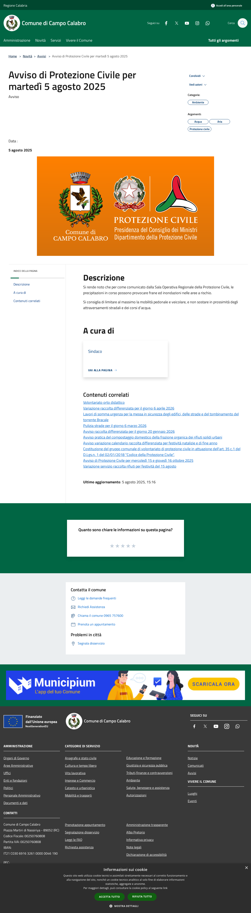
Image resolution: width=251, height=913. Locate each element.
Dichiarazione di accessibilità (146, 854)
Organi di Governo (16, 758)
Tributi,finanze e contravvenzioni (149, 772)
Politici (8, 787)
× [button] (246, 867)
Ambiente (133, 780)
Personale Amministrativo (22, 795)
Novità (27, 56)
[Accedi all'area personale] (226, 5)
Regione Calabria (15, 5)
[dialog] (125, 888)
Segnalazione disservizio (82, 832)
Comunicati (196, 765)
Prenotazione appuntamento (85, 824)
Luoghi (192, 793)
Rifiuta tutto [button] (142, 896)
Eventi (192, 800)
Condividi (197, 76)
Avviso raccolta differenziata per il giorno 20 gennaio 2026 (129, 431)
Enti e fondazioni (15, 780)
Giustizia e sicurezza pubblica (146, 765)
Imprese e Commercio (80, 780)
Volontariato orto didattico (104, 402)
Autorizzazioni (136, 795)
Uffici (7, 772)
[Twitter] (174, 23)
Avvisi (41, 56)
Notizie (193, 758)
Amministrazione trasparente (147, 824)
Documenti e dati (16, 802)
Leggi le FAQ (73, 839)
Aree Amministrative (18, 765)
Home (13, 56)
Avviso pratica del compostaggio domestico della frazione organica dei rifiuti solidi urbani (152, 437)
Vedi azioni (198, 84)
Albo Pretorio (135, 832)
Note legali (133, 847)
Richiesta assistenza (79, 847)
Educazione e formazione (143, 757)
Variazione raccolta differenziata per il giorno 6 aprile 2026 (128, 408)
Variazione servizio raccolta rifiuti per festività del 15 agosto (129, 466)
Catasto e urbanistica (80, 787)
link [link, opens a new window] (165, 888)
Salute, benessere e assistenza (147, 787)
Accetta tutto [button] (109, 896)
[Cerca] (242, 23)
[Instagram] (195, 23)
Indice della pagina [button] (25, 271)
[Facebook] (164, 23)
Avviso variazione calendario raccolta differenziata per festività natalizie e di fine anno (150, 443)
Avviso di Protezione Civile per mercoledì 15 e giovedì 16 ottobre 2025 (138, 460)
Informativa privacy (140, 839)
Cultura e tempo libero (80, 765)
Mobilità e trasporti (78, 795)
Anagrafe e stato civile (80, 758)
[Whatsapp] (205, 23)
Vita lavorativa (75, 772)
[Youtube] (185, 23)
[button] (125, 906)
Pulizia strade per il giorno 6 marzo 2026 (114, 425)
